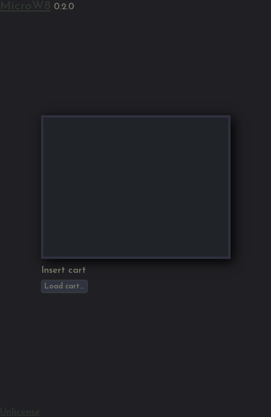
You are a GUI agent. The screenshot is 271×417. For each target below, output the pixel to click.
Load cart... (64, 286)
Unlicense (20, 412)
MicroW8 (25, 6)
